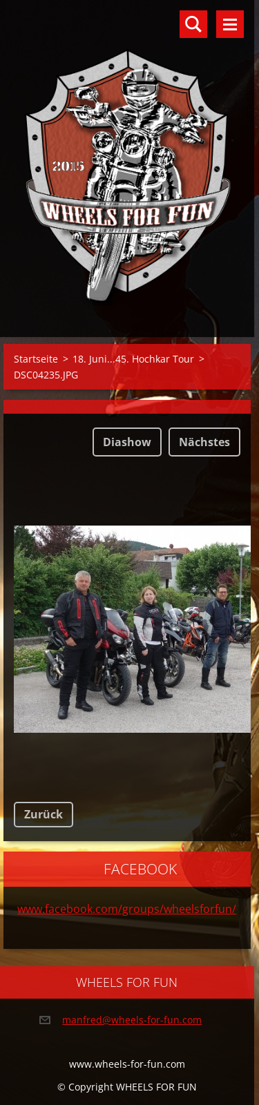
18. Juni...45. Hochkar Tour (133, 358)
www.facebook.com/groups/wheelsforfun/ (126, 908)
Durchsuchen (193, 24)
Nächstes (204, 442)
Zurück (43, 814)
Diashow (127, 442)
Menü (230, 24)
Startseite (36, 358)
